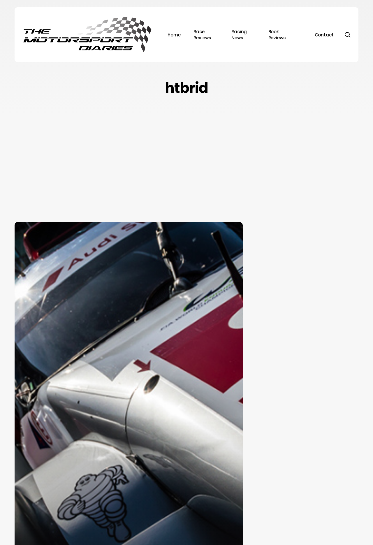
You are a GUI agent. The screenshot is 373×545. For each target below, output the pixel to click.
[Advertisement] (186, 157)
